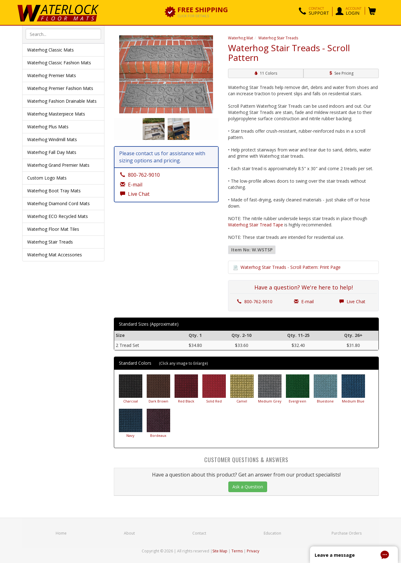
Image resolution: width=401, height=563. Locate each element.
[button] (314, 11)
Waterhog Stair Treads (50, 242)
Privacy (253, 551)
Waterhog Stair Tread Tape (255, 225)
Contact (199, 533)
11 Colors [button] (265, 73)
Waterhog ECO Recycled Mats (57, 216)
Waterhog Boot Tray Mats (54, 191)
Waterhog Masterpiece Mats (56, 114)
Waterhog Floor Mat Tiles (53, 229)
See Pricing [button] (341, 73)
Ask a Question (247, 487)
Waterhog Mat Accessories (54, 255)
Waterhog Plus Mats (48, 127)
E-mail (304, 301)
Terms (237, 551)
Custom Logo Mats (47, 178)
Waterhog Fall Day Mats (51, 152)
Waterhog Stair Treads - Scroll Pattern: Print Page (291, 267)
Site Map (219, 551)
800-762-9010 (254, 301)
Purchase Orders (347, 533)
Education (272, 533)
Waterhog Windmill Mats (52, 139)
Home (61, 533)
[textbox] (63, 34)
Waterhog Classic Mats (50, 50)
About (129, 533)
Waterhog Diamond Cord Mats (58, 203)
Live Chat (352, 301)
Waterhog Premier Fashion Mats (60, 88)
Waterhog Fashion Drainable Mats (62, 101)
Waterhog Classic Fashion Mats (59, 63)
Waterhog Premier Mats (51, 75)
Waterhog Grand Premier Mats (58, 165)
